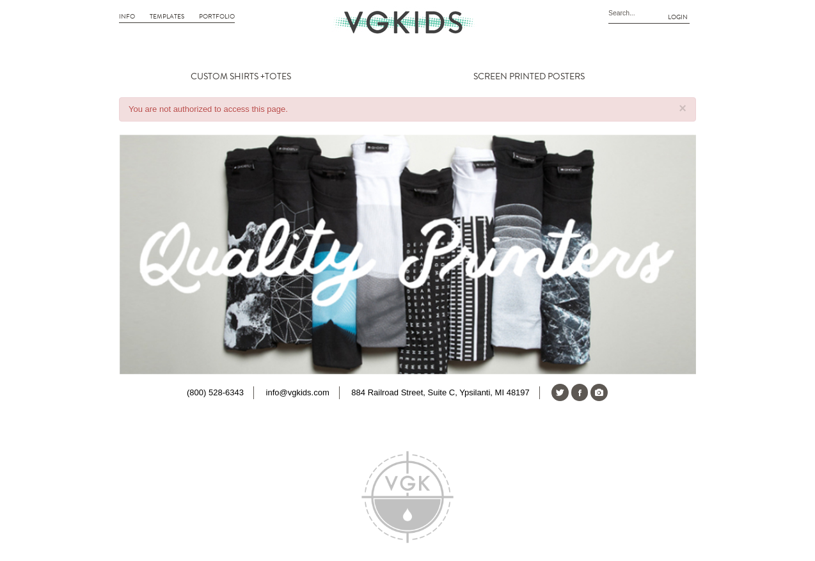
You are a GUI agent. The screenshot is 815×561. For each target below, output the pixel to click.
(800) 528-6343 (215, 392)
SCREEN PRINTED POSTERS (529, 76)
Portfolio (217, 17)
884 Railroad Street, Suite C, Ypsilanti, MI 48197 (440, 392)
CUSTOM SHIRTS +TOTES (241, 76)
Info (127, 17)
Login (678, 17)
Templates (167, 17)
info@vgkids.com (297, 392)
